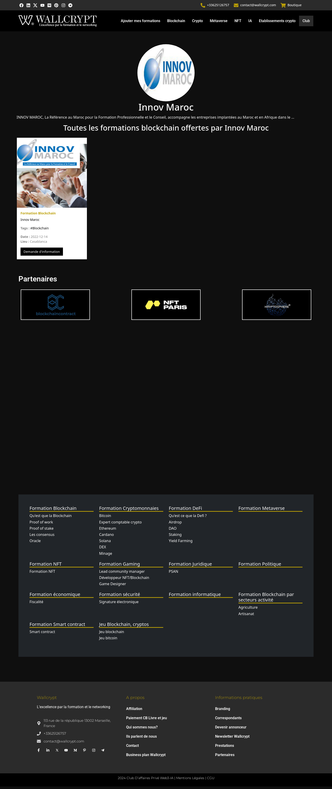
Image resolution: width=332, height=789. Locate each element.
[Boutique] (283, 6)
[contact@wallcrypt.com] (236, 6)
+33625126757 (219, 6)
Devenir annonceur (230, 730)
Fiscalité (36, 604)
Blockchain (176, 23)
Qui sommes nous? (142, 730)
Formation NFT (42, 573)
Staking (175, 537)
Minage (105, 555)
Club (306, 23)
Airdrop (175, 524)
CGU (210, 780)
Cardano (106, 537)
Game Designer (112, 586)
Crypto (197, 23)
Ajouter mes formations (140, 23)
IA (250, 23)
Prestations (224, 748)
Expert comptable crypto (120, 524)
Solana (105, 543)
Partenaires (224, 757)
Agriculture (248, 609)
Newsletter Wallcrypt (232, 739)
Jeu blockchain (111, 634)
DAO (173, 530)
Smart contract (42, 634)
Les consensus (42, 537)
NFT (237, 23)
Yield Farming (181, 543)
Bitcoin (105, 518)
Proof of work (41, 524)
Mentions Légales (190, 780)
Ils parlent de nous (141, 739)
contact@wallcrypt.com (258, 6)
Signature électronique (119, 604)
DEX (102, 549)
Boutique (295, 6)
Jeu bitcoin (108, 640)
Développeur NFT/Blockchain (124, 580)
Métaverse (218, 23)
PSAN (173, 573)
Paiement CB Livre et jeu (146, 720)
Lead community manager (122, 573)
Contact (132, 748)
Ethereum (107, 530)
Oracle (35, 543)
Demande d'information (42, 254)
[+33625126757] (203, 6)
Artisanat (246, 616)
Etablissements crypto (277, 23)
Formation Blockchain (38, 215)
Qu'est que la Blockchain (51, 518)
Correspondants (228, 720)
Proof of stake (41, 530)
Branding (222, 711)
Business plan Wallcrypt (146, 757)
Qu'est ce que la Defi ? (188, 518)
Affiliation (134, 711)
